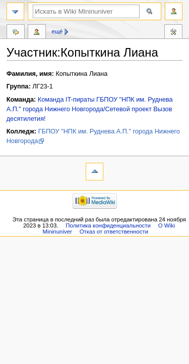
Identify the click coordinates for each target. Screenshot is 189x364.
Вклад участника (36, 33)
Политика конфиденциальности (108, 225)
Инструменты (173, 33)
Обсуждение (15, 33)
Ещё (57, 31)
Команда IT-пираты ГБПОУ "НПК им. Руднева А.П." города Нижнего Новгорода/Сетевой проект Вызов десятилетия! (90, 109)
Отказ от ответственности (114, 232)
